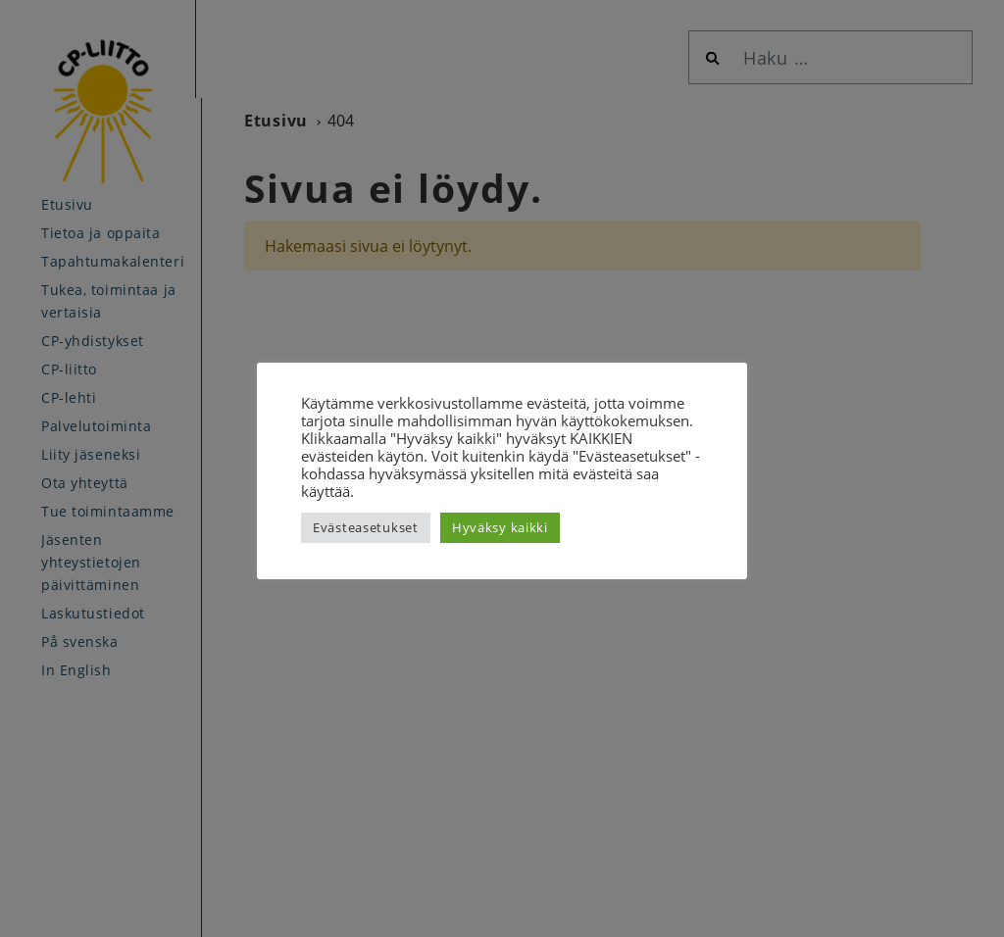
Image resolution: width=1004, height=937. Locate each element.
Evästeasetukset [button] (366, 527)
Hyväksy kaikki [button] (500, 527)
